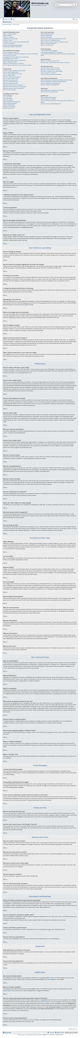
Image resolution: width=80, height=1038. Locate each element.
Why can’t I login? (7, 40)
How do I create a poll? (9, 75)
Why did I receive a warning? (10, 83)
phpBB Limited (50, 978)
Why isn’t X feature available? (48, 99)
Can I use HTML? (7, 96)
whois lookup (44, 1001)
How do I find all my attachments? (49, 91)
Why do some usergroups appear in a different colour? (54, 42)
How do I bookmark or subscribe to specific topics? (54, 81)
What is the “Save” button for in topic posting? (14, 86)
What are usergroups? (46, 37)
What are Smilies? (7, 98)
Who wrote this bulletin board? (48, 97)
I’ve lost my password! (8, 43)
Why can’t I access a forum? (10, 80)
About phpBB (51, 979)
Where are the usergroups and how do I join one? (53, 38)
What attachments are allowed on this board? (52, 90)
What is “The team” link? (47, 45)
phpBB (26, 304)
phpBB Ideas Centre (8, 990)
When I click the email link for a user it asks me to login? (17, 65)
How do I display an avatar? (10, 61)
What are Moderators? (46, 35)
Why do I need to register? (10, 34)
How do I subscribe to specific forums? (50, 83)
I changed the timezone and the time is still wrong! (16, 57)
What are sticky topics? (9, 105)
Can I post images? (8, 100)
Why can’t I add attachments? (10, 81)
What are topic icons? (8, 108)
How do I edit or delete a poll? (10, 78)
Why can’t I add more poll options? (12, 77)
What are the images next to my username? (14, 60)
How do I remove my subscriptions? (50, 84)
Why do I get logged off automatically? (13, 45)
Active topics (16, 24)
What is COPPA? (7, 35)
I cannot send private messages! (49, 50)
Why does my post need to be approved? (13, 88)
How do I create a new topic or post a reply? (14, 70)
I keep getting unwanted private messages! (51, 52)
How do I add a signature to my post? (12, 73)
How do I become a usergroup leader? (50, 40)
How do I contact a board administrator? (51, 103)
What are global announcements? (11, 101)
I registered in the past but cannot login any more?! (16, 42)
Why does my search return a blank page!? (52, 71)
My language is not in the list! (10, 58)
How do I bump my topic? (9, 89)
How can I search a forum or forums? (50, 68)
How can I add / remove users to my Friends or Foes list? (55, 62)
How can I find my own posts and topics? (51, 74)
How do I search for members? (48, 73)
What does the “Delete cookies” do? (12, 46)
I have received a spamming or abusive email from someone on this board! (58, 54)
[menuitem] (13, 19)
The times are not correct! (9, 55)
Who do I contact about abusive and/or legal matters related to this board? (57, 101)
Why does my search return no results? (51, 69)
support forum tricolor (31, 1034)
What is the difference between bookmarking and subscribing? (56, 80)
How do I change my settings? (11, 52)
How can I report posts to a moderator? (13, 85)
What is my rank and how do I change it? (13, 63)
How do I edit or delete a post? (11, 72)
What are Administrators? (47, 34)
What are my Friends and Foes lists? (50, 61)
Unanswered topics (7, 24)
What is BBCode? (7, 95)
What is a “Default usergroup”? (48, 43)
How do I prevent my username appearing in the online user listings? (20, 53)
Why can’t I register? (8, 37)
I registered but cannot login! (10, 38)
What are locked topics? (9, 106)
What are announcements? (10, 103)
